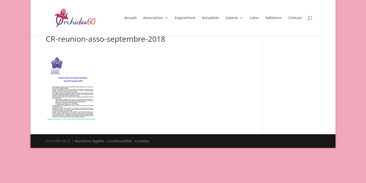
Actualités (210, 18)
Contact (295, 18)
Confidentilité (120, 141)
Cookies (142, 141)
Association (153, 18)
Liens (254, 18)
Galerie (232, 18)
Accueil (130, 18)
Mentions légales (89, 141)
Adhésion (273, 18)
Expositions (185, 18)
